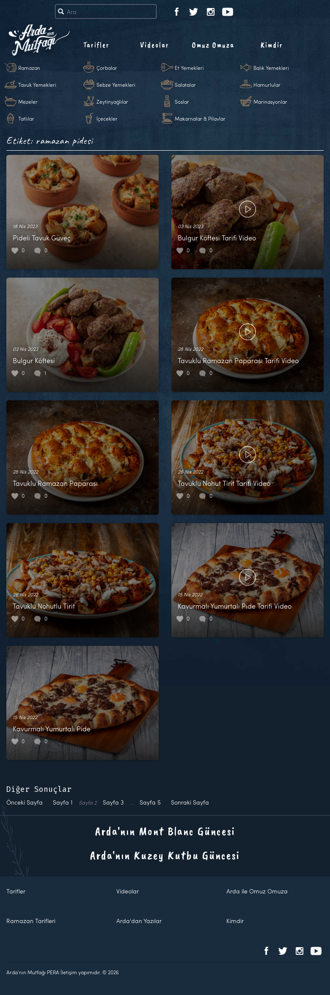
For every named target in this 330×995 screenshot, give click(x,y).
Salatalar (185, 84)
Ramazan (29, 67)
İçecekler (107, 118)
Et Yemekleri (189, 67)
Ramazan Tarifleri (30, 921)
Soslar (182, 101)
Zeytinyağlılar (112, 101)
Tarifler (96, 45)
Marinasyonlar (270, 101)
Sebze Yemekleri (115, 84)
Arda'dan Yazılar (139, 921)
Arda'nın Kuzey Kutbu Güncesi (165, 855)
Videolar (154, 45)
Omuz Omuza (213, 45)
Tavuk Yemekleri (37, 84)
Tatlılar (26, 118)
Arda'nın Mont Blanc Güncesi (165, 831)
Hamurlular (266, 84)
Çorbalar (106, 67)
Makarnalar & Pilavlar (200, 118)
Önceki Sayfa (24, 802)
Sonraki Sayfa (190, 802)
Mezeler (28, 101)
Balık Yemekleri (271, 67)
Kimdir (272, 45)
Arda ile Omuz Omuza (257, 891)
